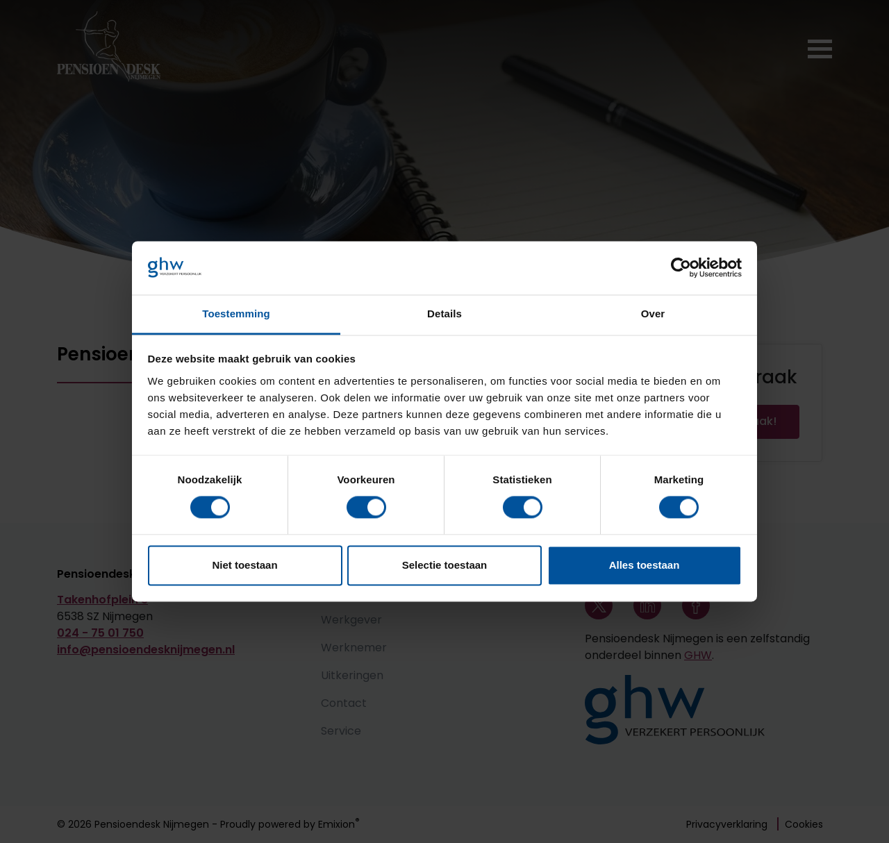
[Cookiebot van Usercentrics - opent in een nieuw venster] (681, 268)
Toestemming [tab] (236, 313)
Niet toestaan (244, 565)
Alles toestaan (644, 565)
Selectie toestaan (445, 565)
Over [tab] (653, 313)
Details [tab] (444, 313)
